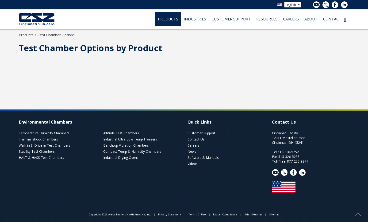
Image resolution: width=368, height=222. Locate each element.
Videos (193, 163)
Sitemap (274, 214)
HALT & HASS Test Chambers (41, 157)
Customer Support (201, 133)
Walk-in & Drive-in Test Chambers (44, 145)
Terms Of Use (197, 214)
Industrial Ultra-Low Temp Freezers (130, 139)
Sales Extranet (253, 214)
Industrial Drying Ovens (120, 157)
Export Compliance (225, 214)
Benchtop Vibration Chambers (126, 145)
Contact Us (196, 139)
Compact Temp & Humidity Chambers (132, 151)
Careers (193, 145)
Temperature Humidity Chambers (44, 133)
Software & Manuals (203, 157)
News (192, 151)
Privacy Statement (169, 214)
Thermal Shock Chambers (38, 139)
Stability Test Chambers (37, 151)
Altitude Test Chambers (121, 133)
